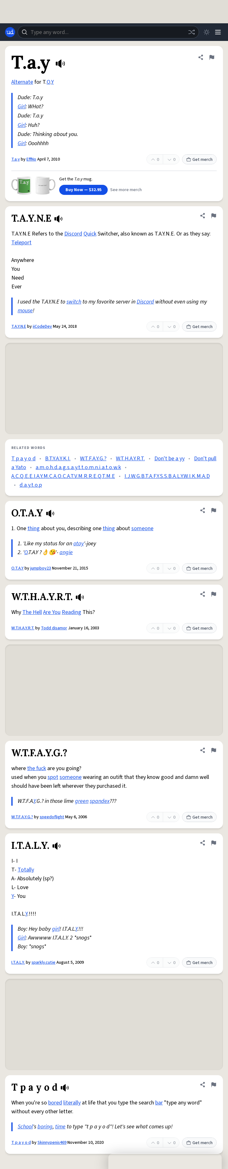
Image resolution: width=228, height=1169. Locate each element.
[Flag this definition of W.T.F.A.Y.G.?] (213, 750)
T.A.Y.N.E (18, 326)
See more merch (126, 190)
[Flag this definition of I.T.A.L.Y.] (213, 843)
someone (142, 528)
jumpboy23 (40, 568)
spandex (100, 801)
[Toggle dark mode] (207, 32)
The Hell (32, 612)
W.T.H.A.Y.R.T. (130, 458)
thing (33, 528)
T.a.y (15, 159)
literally (72, 1103)
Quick (89, 234)
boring (45, 1127)
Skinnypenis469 (51, 1142)
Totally (26, 870)
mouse (25, 311)
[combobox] (108, 32)
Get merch (199, 159)
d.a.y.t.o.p (31, 485)
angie (66, 552)
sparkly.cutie (43, 962)
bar (159, 1103)
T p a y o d (23, 458)
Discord (73, 234)
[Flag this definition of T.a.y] (212, 57)
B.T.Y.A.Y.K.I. (58, 458)
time (60, 1127)
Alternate (22, 82)
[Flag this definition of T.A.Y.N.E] (213, 216)
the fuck (36, 768)
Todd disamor (54, 628)
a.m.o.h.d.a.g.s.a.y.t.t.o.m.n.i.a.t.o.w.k (78, 467)
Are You (51, 612)
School (25, 1127)
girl (56, 929)
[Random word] (191, 32)
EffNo (31, 159)
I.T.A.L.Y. (18, 962)
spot (53, 777)
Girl (22, 107)
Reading (71, 612)
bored (55, 1103)
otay (78, 544)
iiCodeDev (42, 326)
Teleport (21, 243)
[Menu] (218, 32)
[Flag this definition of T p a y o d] (213, 1085)
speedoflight (52, 817)
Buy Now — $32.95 (83, 190)
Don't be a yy (169, 458)
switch (73, 302)
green (81, 801)
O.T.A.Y (17, 568)
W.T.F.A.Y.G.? (93, 458)
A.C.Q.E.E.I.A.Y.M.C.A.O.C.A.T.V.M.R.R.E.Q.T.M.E (63, 476)
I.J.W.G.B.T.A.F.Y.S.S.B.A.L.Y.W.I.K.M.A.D (167, 476)
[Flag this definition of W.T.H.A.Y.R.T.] (213, 594)
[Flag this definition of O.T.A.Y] (213, 510)
